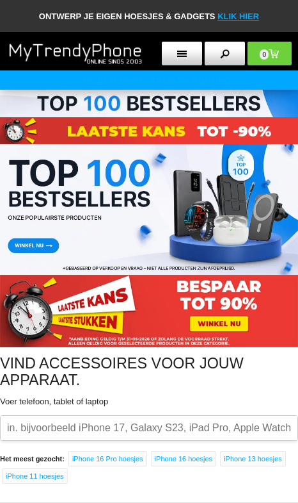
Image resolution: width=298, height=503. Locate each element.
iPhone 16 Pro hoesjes (107, 459)
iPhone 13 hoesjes (253, 459)
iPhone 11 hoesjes (35, 476)
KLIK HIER (238, 16)
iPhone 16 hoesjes (184, 459)
